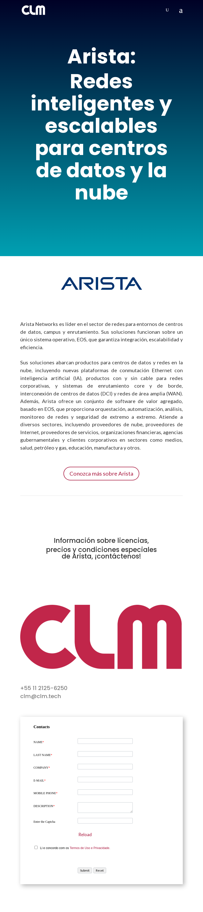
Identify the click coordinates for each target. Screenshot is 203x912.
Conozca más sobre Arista (101, 473)
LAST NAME (42, 755)
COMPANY (41, 767)
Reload (85, 834)
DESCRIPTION (44, 806)
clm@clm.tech (40, 696)
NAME (38, 742)
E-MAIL (39, 780)
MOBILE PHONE (45, 793)
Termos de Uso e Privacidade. (90, 848)
